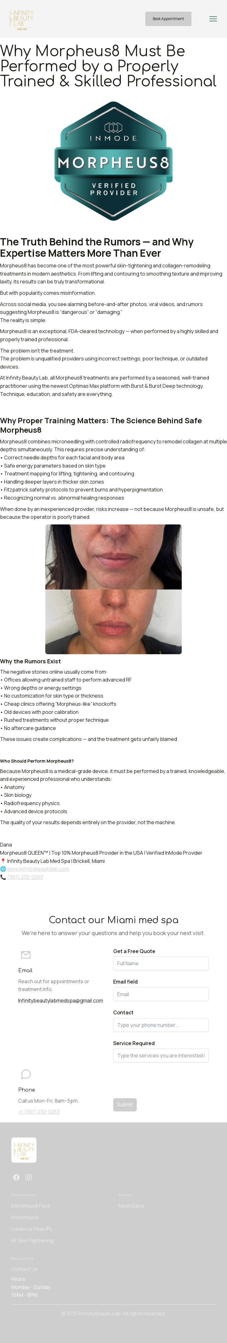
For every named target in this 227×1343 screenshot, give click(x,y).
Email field (125, 981)
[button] (213, 18)
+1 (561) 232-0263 (39, 1111)
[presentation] (161, 1078)
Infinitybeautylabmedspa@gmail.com (60, 1000)
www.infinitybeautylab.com (38, 868)
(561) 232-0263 (25, 877)
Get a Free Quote (134, 951)
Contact (123, 1012)
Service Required (134, 1043)
